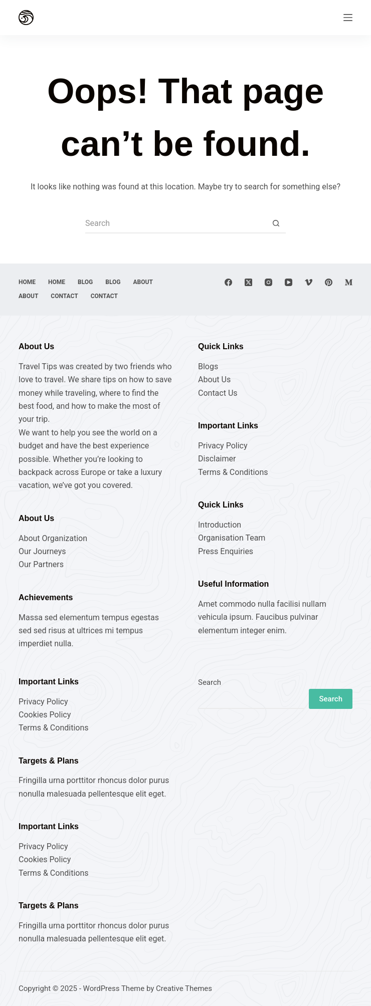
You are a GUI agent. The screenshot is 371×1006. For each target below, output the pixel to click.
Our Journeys (42, 551)
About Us (214, 379)
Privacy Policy (223, 445)
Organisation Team (231, 538)
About (143, 282)
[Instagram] (268, 282)
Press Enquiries (225, 551)
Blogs (208, 366)
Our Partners (41, 564)
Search (209, 682)
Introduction (219, 525)
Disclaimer (217, 458)
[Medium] (348, 282)
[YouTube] (288, 282)
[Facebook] (228, 282)
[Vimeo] (308, 282)
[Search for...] (175, 223)
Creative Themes (184, 988)
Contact (64, 296)
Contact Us (218, 393)
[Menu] (347, 17)
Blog (85, 282)
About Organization (53, 538)
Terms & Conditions (233, 472)
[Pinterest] (328, 282)
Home (27, 282)
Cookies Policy (45, 714)
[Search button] (276, 223)
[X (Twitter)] (248, 282)
